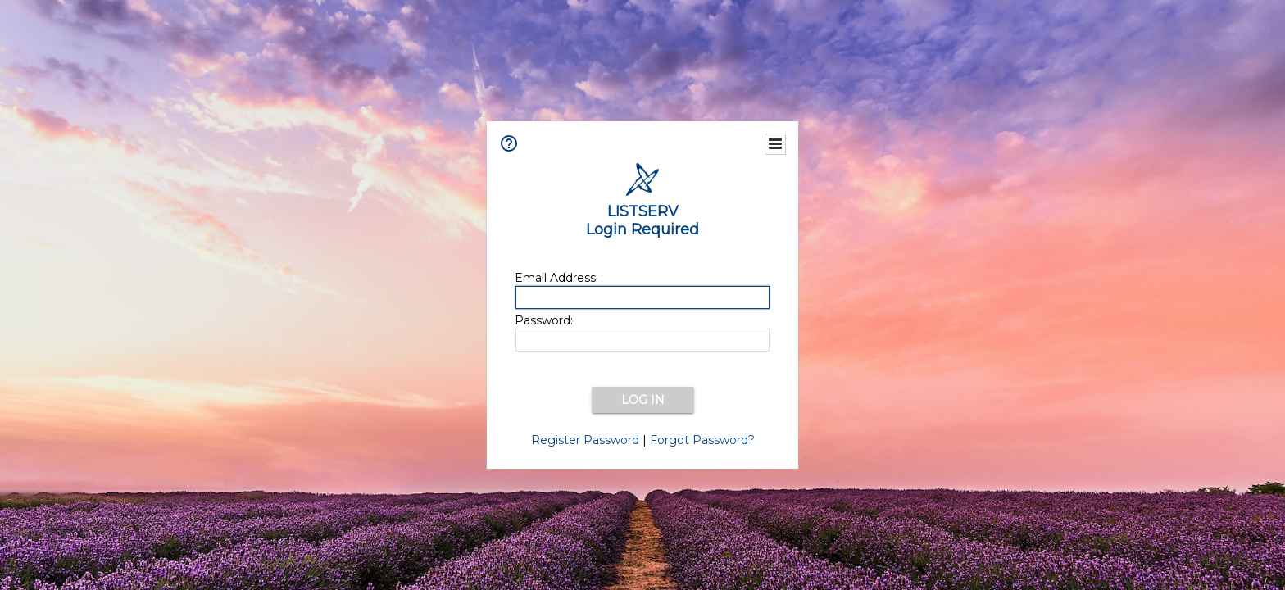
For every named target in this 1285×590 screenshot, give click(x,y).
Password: (544, 320)
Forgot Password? (702, 440)
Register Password (585, 440)
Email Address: (556, 277)
